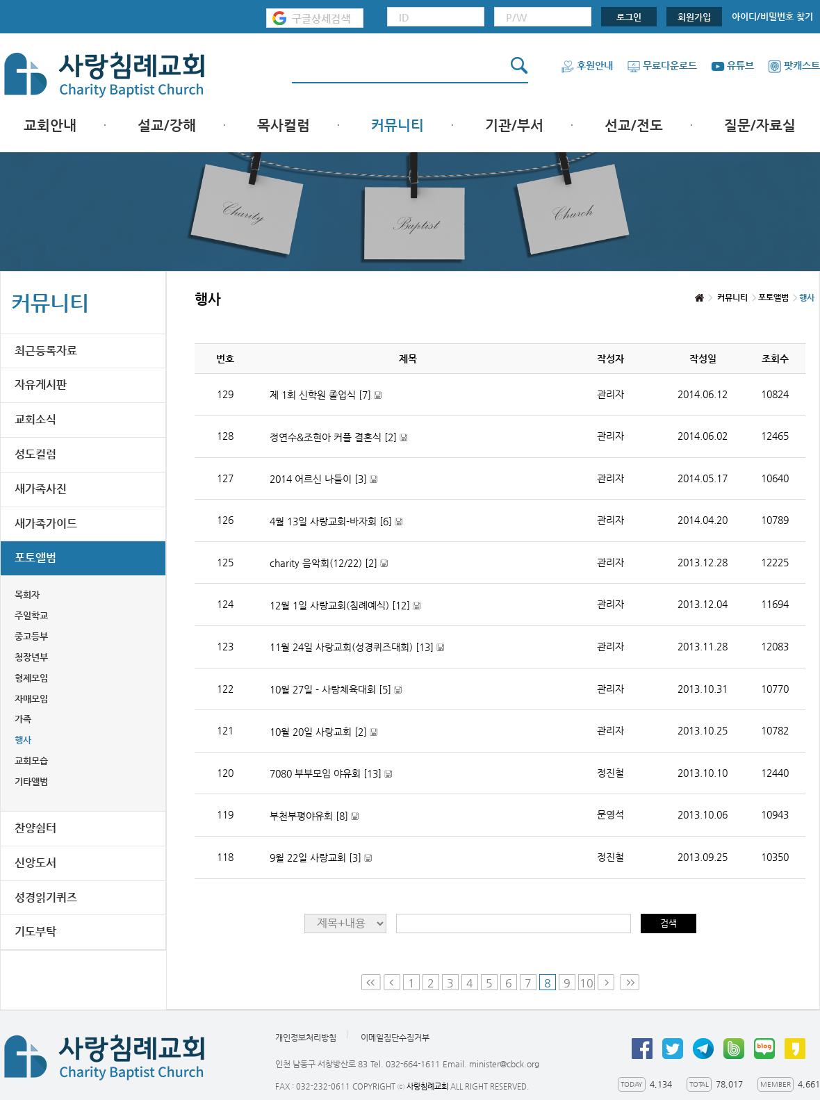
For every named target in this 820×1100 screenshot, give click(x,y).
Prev (392, 982)
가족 (23, 719)
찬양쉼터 (35, 828)
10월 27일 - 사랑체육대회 (336, 690)
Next (607, 982)
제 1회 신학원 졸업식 (326, 395)
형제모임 (31, 678)
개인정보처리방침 (305, 1037)
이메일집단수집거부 (395, 1037)
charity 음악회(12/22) (329, 563)
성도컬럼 (35, 454)
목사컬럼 (283, 125)
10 (586, 983)
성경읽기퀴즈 (46, 897)
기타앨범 (31, 781)
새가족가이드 (46, 523)
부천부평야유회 (314, 816)
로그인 (628, 17)
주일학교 (31, 615)
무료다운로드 (662, 65)
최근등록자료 (46, 350)
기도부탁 (35, 931)
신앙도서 (35, 862)
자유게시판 (41, 384)
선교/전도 (634, 125)
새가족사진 (41, 488)
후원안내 (587, 65)
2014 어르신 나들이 (323, 479)
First (371, 982)
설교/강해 (167, 125)
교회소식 (35, 419)
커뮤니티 (397, 125)
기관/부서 (514, 125)
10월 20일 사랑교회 (323, 732)
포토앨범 (35, 557)
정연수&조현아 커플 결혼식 (338, 437)
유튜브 (732, 65)
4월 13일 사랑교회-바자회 (336, 521)
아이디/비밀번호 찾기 (772, 16)
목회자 (27, 594)
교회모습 (31, 760)
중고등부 (31, 636)
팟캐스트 (794, 65)
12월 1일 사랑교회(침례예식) (345, 605)
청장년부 (31, 657)
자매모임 (31, 698)
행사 (23, 739)
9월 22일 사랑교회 (321, 858)
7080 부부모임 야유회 (331, 774)
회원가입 (694, 17)
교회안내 (50, 125)
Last (629, 982)
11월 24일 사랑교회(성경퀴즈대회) (357, 647)
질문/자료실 (760, 125)
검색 (668, 923)
